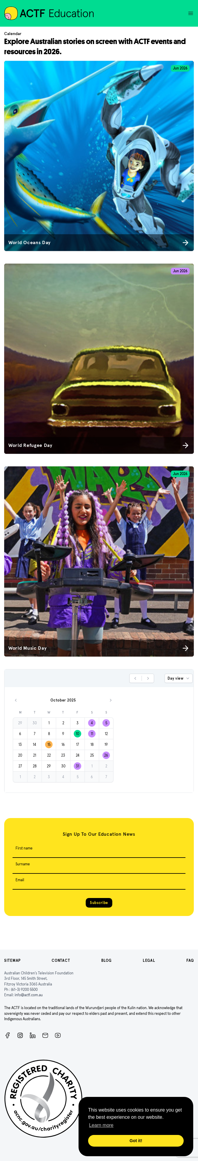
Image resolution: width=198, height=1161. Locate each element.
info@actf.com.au (29, 995)
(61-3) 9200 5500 (24, 989)
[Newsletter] (45, 1035)
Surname (23, 864)
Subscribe (99, 902)
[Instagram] (20, 1035)
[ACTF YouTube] (58, 1035)
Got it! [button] (136, 1140)
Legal (149, 960)
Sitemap (12, 960)
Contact (61, 960)
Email (20, 880)
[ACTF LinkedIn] (33, 1035)
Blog (106, 960)
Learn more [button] (101, 1125)
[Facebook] (7, 1035)
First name (24, 848)
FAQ (190, 960)
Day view (179, 678)
